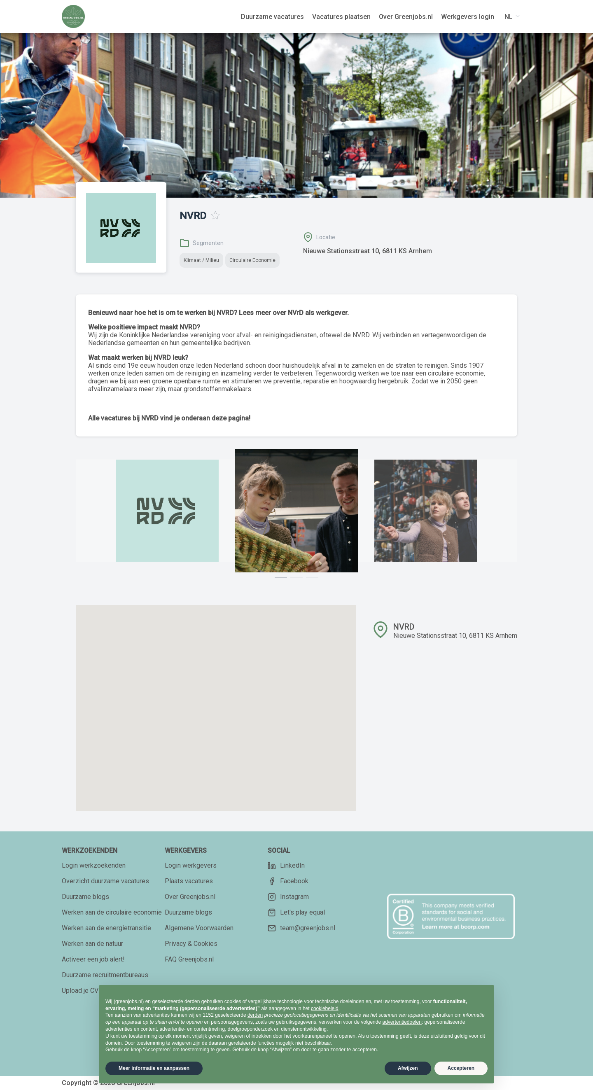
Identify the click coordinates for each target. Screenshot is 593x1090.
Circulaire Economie (252, 260)
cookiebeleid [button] (325, 1008)
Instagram (288, 897)
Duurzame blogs (85, 897)
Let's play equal (296, 912)
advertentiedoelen (401, 1022)
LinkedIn (286, 865)
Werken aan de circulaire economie (112, 912)
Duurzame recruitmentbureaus (105, 975)
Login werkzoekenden (94, 865)
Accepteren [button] (461, 1068)
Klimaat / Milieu (201, 260)
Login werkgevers (191, 865)
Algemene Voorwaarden (199, 928)
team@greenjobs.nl (301, 928)
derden (255, 1015)
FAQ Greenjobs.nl (189, 959)
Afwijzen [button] (408, 1068)
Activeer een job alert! (93, 959)
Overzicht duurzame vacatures (105, 881)
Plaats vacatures (189, 881)
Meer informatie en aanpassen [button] (154, 1068)
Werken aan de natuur (92, 944)
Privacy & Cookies (191, 944)
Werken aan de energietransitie (106, 928)
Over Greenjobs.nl (190, 897)
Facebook (288, 881)
